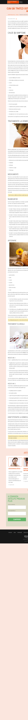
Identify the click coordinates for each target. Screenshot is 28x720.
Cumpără (17, 519)
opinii (15, 532)
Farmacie (10, 532)
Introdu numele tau (11, 504)
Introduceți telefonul (11, 510)
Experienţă (19, 532)
